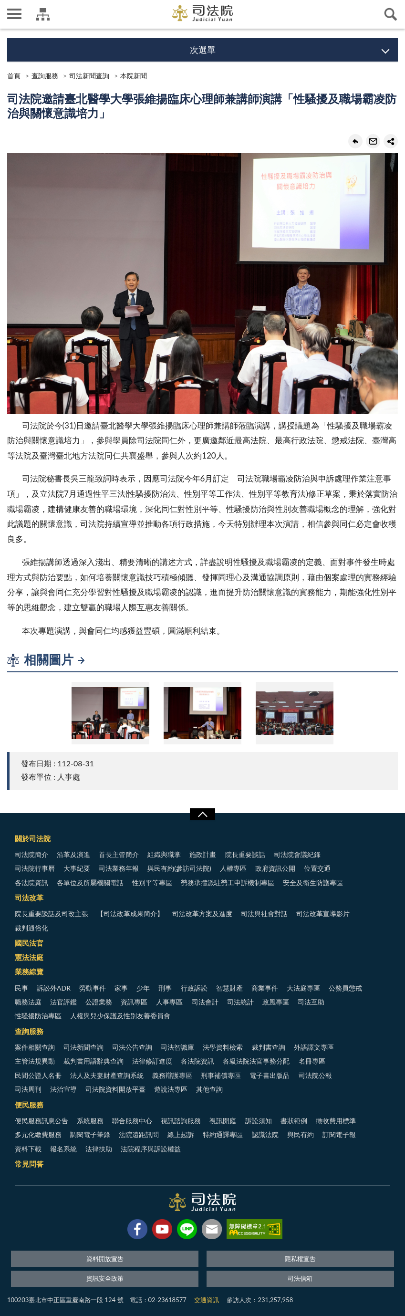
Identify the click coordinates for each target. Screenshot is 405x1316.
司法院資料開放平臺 (115, 1089)
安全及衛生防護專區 (313, 882)
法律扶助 (98, 1149)
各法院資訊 (31, 882)
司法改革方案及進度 (202, 913)
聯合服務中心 (132, 1121)
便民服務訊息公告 (41, 1121)
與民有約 (300, 1134)
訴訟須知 (258, 1121)
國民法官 (29, 943)
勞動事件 (92, 988)
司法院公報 (315, 1075)
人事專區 (169, 1002)
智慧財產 (229, 988)
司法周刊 (28, 1089)
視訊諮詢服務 (181, 1121)
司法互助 (311, 1002)
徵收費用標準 (336, 1121)
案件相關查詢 (35, 1047)
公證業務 (98, 1002)
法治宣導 (63, 1089)
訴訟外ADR (54, 988)
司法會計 (205, 1002)
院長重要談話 (245, 854)
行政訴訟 (194, 988)
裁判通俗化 (31, 928)
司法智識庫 (177, 1047)
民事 (21, 988)
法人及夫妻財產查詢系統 (107, 1075)
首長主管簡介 (119, 854)
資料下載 (28, 1149)
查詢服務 (44, 76)
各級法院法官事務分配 (256, 1061)
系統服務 (90, 1121)
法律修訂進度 (152, 1061)
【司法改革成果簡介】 (130, 913)
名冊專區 (312, 1061)
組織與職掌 (164, 854)
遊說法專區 (170, 1089)
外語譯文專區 (314, 1047)
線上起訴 (180, 1134)
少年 (143, 988)
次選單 (203, 49)
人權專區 (233, 868)
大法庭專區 (303, 988)
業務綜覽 (29, 971)
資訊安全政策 (105, 1278)
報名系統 (63, 1149)
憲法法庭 (29, 957)
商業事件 (264, 988)
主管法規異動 (35, 1061)
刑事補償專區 (221, 1075)
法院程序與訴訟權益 (151, 1149)
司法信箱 (300, 1278)
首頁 (14, 76)
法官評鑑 (63, 1002)
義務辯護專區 (172, 1075)
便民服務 (29, 1104)
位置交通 (317, 868)
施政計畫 (202, 854)
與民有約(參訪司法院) (179, 868)
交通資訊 (206, 1300)
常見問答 (29, 1163)
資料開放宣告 (105, 1259)
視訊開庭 (222, 1121)
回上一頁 (355, 141)
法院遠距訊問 (139, 1134)
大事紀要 (76, 868)
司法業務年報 (119, 868)
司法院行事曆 (35, 868)
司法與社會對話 (264, 913)
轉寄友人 (373, 141)
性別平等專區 (152, 882)
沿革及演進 (73, 854)
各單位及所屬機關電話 (90, 882)
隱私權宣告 (300, 1259)
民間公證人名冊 (38, 1075)
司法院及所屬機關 (43, 14)
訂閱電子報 (339, 1134)
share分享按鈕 (391, 141)
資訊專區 (134, 1002)
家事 (121, 988)
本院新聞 (133, 76)
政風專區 (275, 1002)
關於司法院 (33, 838)
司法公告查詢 (132, 1047)
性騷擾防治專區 (38, 1016)
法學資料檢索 (223, 1047)
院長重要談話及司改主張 (51, 913)
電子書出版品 (269, 1075)
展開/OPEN (202, 814)
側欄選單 (14, 14)
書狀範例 (293, 1121)
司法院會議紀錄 (297, 854)
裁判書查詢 (268, 1047)
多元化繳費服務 (38, 1134)
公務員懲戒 (345, 988)
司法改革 (29, 897)
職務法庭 (28, 1002)
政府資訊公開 (275, 868)
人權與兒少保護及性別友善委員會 (120, 1016)
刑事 (165, 988)
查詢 (390, 14)
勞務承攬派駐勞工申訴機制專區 (227, 882)
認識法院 (265, 1134)
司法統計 (240, 1002)
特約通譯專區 (223, 1134)
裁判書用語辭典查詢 (93, 1061)
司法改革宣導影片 (323, 913)
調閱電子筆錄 (90, 1134)
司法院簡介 (31, 854)
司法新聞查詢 (89, 76)
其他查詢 (209, 1089)
